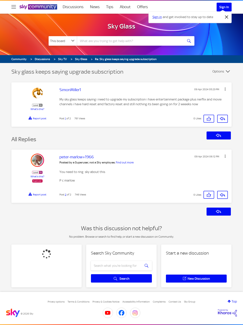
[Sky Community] (38, 7)
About (125, 7)
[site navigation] (13, 7)
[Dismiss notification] (227, 17)
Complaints (159, 301)
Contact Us (175, 301)
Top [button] (234, 301)
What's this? (37, 109)
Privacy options (56, 301)
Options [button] (218, 71)
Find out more (125, 162)
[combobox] (130, 41)
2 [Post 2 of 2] (65, 194)
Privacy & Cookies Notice (105, 301)
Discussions (73, 7)
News (95, 7)
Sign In (224, 7)
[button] (225, 89)
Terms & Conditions (78, 301)
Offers (142, 7)
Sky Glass (121, 26)
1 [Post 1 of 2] (65, 118)
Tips (109, 7)
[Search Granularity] (63, 41)
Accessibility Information (136, 301)
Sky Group (189, 301)
